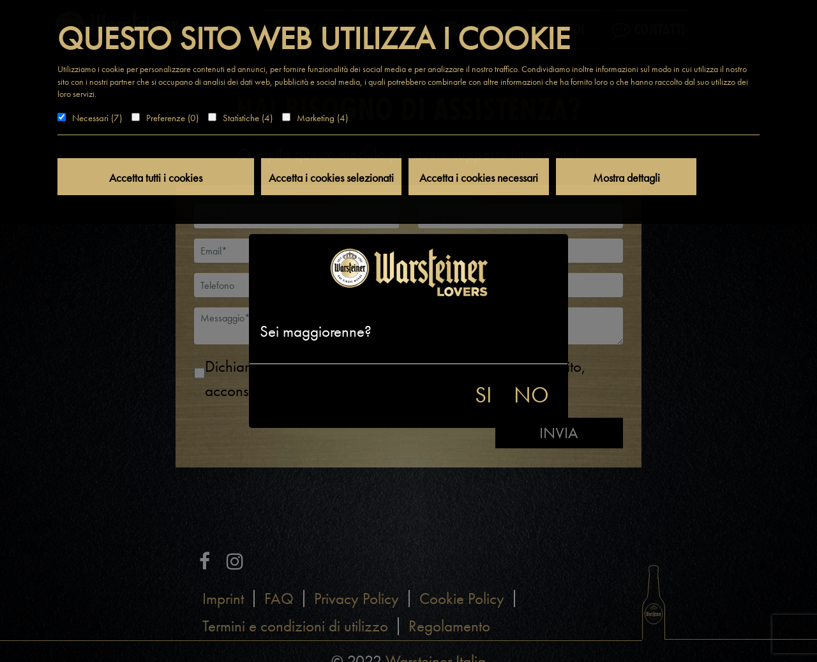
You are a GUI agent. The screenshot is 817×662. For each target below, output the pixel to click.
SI (483, 395)
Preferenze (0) (172, 118)
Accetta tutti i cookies (155, 177)
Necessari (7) (97, 118)
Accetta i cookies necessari (478, 177)
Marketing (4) (322, 118)
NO (531, 395)
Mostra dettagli (626, 177)
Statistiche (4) (248, 118)
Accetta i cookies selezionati (331, 177)
